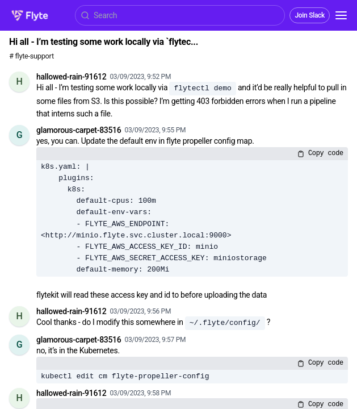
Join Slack (310, 15)
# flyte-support (31, 56)
